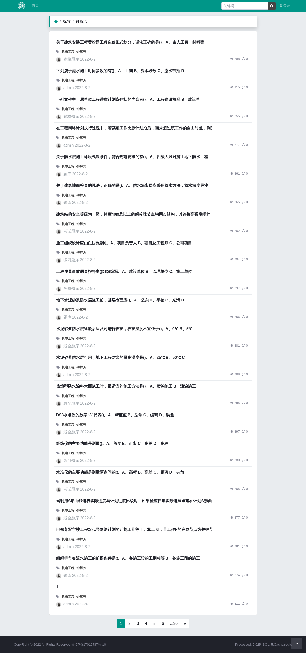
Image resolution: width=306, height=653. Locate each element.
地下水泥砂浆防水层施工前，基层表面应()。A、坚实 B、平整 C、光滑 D (120, 300)
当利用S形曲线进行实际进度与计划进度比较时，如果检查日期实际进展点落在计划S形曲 (134, 501)
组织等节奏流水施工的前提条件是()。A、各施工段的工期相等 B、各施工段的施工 (128, 558)
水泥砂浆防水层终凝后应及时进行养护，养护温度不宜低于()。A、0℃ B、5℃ (124, 329)
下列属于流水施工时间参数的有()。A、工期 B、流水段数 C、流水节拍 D (120, 71)
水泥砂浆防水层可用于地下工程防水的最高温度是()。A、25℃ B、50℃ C (120, 357)
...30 (174, 623)
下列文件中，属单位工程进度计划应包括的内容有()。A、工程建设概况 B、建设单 (128, 99)
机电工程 (68, 52)
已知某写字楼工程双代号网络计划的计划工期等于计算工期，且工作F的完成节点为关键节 (134, 529)
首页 (35, 5)
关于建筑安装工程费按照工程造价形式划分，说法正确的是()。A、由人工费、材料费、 (132, 42)
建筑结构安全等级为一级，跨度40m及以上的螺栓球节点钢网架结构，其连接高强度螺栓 (133, 214)
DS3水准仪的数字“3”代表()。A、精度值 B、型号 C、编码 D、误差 (115, 415)
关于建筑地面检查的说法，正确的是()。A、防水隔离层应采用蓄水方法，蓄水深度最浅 (132, 185)
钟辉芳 (82, 21)
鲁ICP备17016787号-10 (88, 644)
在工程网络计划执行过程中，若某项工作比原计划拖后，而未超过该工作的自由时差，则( (134, 128)
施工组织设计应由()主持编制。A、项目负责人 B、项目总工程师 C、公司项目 (124, 243)
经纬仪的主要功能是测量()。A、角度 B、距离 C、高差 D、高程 (112, 443)
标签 (67, 21)
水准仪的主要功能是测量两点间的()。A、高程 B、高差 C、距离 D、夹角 (120, 472)
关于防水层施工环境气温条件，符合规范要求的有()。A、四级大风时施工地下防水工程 (132, 157)
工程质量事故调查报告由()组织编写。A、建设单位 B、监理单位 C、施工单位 (124, 271)
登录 (285, 6)
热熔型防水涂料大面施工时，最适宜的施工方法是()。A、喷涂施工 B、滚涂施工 (126, 386)
